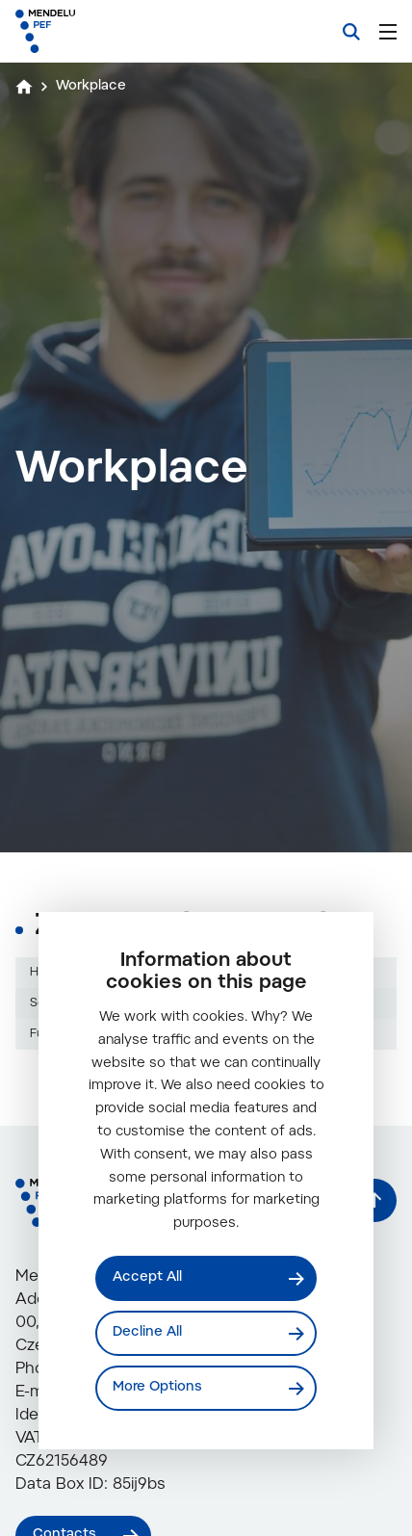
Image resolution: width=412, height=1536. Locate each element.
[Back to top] (375, 1269)
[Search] (351, 31)
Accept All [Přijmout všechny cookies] (147, 1278)
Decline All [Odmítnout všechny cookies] (147, 1333)
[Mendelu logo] (111, 31)
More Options (157, 1387)
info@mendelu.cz (132, 1462)
